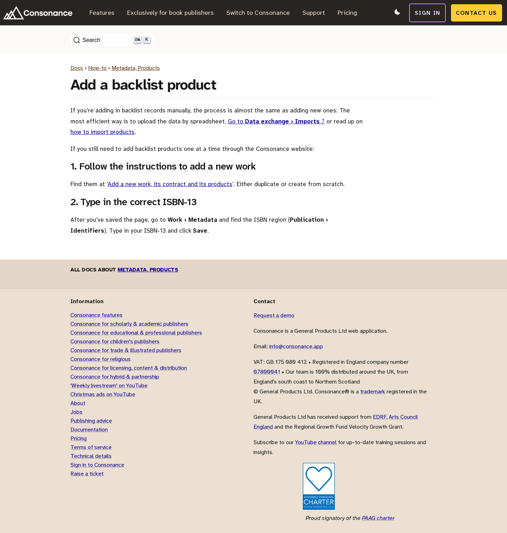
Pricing (347, 12)
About (77, 403)
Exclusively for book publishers (170, 12)
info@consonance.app (296, 346)
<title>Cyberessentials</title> (277, 486)
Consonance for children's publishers (114, 341)
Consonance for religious (100, 359)
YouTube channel (316, 442)
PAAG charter (378, 518)
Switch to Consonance (258, 12)
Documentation (89, 429)
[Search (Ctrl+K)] (112, 40)
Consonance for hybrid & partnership (114, 376)
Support (313, 12)
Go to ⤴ (276, 121)
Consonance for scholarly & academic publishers (129, 323)
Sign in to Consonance (97, 464)
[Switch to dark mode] (396, 13)
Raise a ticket (87, 473)
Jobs (76, 412)
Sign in (428, 12)
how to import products (102, 132)
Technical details (91, 456)
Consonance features (96, 315)
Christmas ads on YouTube (102, 394)
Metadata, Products (136, 68)
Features (101, 12)
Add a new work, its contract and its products (170, 184)
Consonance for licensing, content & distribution (128, 368)
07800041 (267, 371)
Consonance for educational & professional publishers (136, 332)
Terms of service (91, 447)
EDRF (379, 417)
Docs (76, 68)
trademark (372, 391)
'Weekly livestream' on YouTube (109, 385)
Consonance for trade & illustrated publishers (125, 350)
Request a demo (274, 315)
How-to (97, 68)
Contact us (477, 12)
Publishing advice (91, 420)
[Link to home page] (38, 13)
